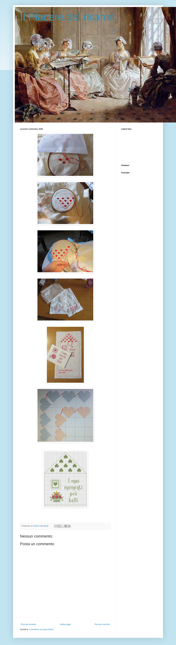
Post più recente (28, 624)
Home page (65, 624)
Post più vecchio (102, 624)
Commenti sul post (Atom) (41, 629)
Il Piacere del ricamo (67, 17)
